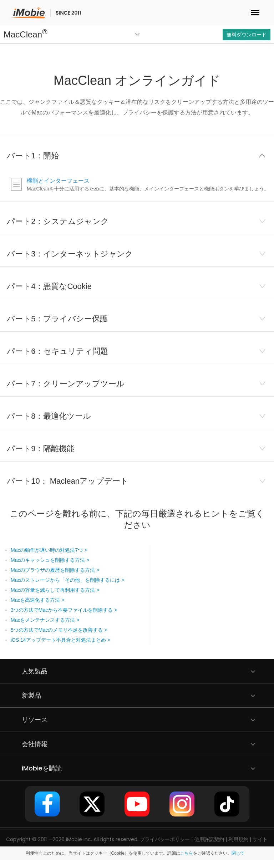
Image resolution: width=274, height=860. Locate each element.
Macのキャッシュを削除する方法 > (50, 560)
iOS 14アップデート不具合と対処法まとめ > (60, 640)
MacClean (25, 34)
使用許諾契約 (209, 839)
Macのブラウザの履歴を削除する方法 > (55, 570)
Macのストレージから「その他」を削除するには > (68, 580)
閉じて (238, 853)
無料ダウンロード (247, 34)
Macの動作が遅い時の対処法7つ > (49, 550)
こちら (186, 853)
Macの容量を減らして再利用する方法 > (55, 590)
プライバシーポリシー (165, 839)
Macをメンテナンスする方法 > (45, 620)
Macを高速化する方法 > (38, 600)
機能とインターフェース (58, 181)
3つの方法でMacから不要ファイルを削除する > (64, 610)
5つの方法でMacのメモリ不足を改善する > (59, 630)
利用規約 (238, 839)
